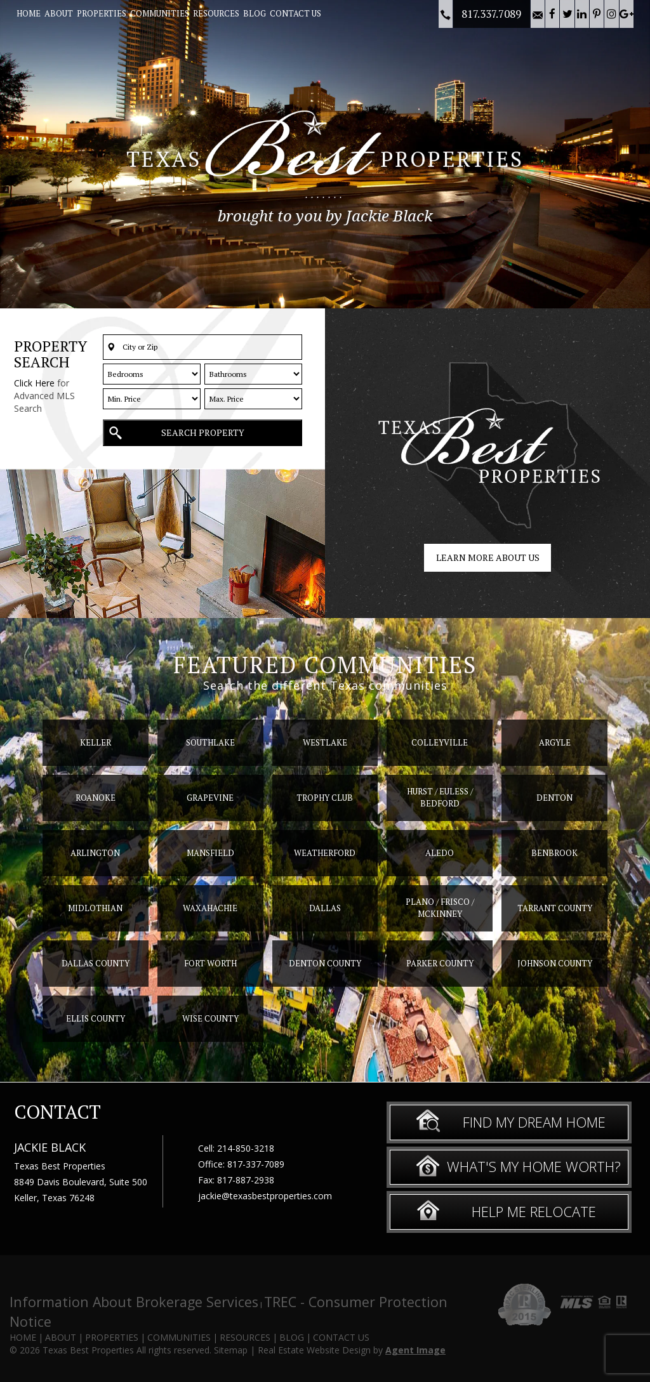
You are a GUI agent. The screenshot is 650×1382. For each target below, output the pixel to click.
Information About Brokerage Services (134, 1302)
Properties (101, 13)
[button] (202, 347)
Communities (159, 13)
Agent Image (415, 1350)
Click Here (34, 383)
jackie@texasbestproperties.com (265, 1196)
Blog (254, 13)
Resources (216, 13)
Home (29, 13)
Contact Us (295, 13)
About (58, 13)
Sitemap (231, 1350)
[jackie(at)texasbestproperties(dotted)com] (538, 14)
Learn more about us (488, 557)
